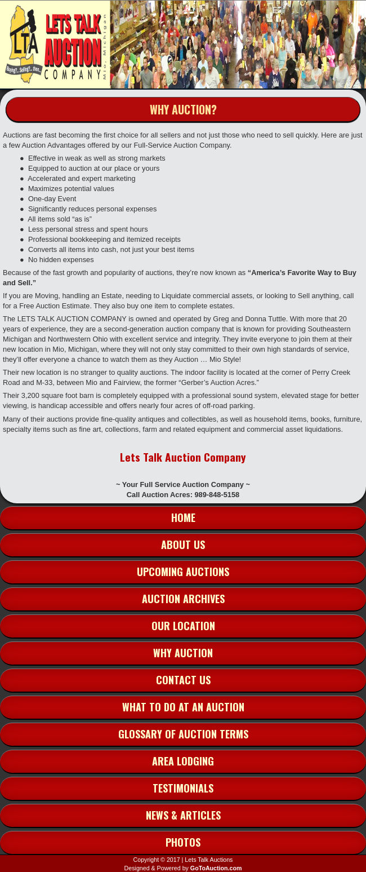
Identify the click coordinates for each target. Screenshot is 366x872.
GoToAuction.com (216, 868)
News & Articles (183, 815)
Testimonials (183, 788)
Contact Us (183, 679)
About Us (183, 544)
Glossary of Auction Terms (183, 734)
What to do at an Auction (183, 707)
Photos (183, 842)
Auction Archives (183, 598)
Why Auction (183, 652)
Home (183, 517)
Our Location (183, 625)
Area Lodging (183, 761)
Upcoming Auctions (183, 571)
